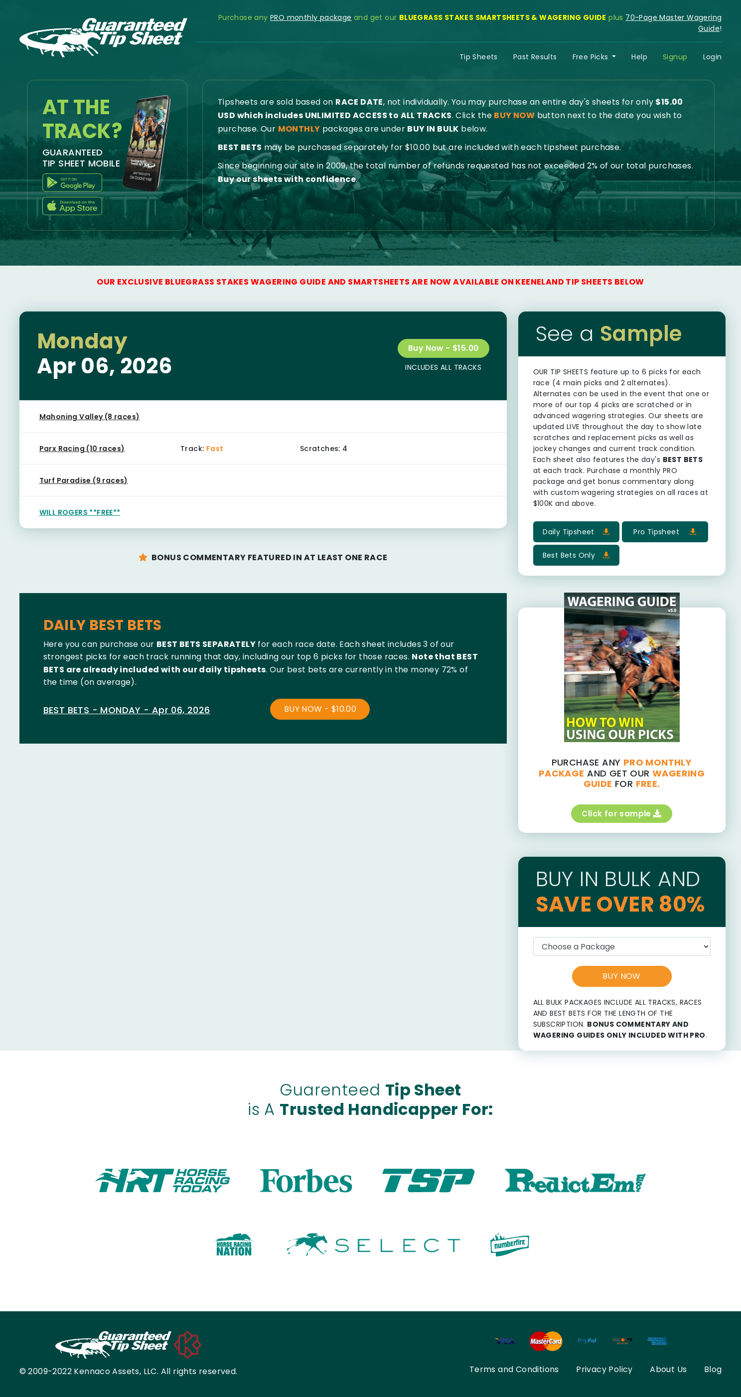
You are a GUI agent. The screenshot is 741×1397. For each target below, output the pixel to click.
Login (712, 57)
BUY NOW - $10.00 (320, 709)
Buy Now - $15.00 (442, 348)
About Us (668, 1369)
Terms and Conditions (514, 1369)
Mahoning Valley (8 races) (89, 417)
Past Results (535, 57)
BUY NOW (621, 976)
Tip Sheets (478, 57)
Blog (713, 1369)
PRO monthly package (311, 17)
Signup (675, 57)
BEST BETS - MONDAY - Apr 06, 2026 (126, 710)
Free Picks (591, 57)
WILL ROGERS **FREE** (80, 512)
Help (639, 57)
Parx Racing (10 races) (82, 449)
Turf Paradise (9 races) (83, 480)
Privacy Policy (604, 1369)
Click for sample (622, 813)
